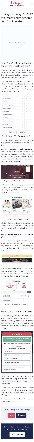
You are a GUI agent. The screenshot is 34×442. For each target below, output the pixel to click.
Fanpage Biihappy (7, 381)
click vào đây (5, 154)
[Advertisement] (17, 42)
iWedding (16, 401)
